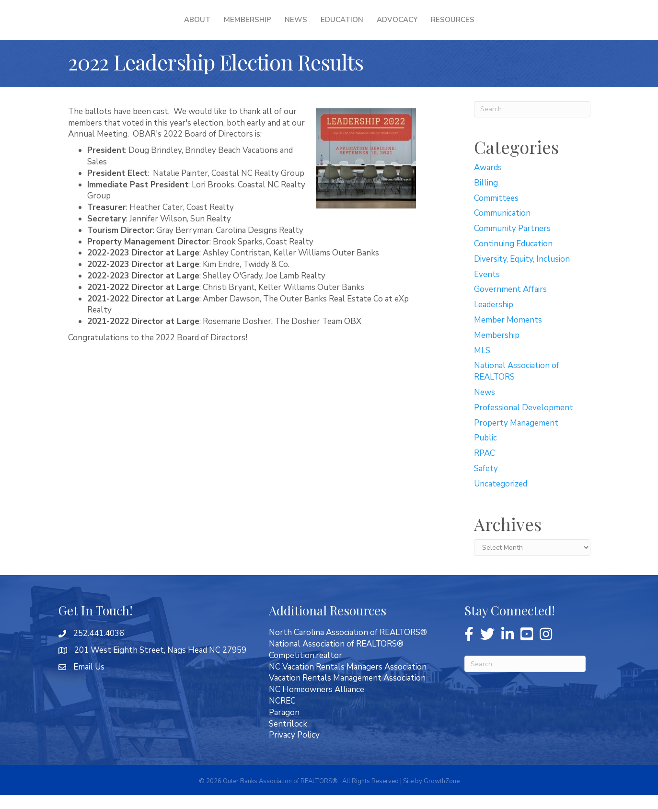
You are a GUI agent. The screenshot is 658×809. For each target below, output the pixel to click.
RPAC (484, 467)
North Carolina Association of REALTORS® (348, 646)
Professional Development (523, 421)
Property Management (516, 436)
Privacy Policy (294, 748)
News (234, 26)
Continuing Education (513, 257)
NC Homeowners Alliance (316, 703)
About (135, 26)
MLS (482, 364)
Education (403, 26)
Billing (486, 196)
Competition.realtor (305, 669)
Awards (488, 181)
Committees (496, 212)
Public (485, 451)
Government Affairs (510, 303)
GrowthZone (442, 795)
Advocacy (458, 26)
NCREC (282, 714)
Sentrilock (288, 737)
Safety (486, 482)
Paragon (284, 726)
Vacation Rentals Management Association (347, 691)
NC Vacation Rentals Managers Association (348, 680)
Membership (185, 26)
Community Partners (512, 242)
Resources (514, 26)
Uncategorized (500, 497)
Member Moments (508, 333)
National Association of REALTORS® (336, 657)
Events (487, 288)
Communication (502, 226)
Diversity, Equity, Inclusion (522, 272)
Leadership (493, 318)
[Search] (532, 123)
